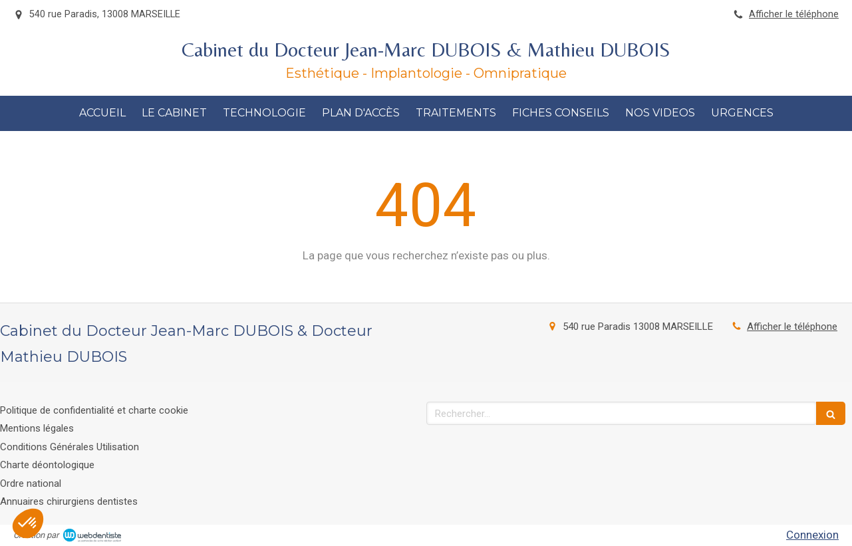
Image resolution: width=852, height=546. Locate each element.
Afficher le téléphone (794, 14)
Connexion (812, 534)
